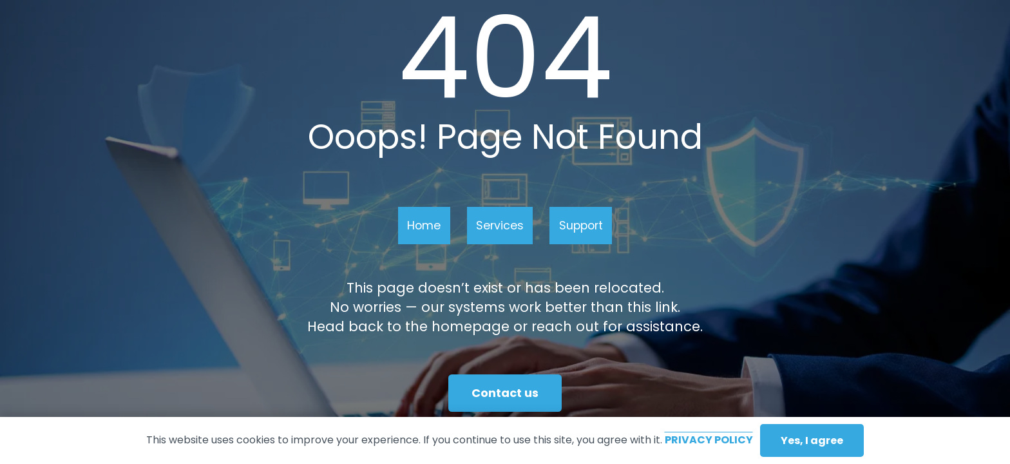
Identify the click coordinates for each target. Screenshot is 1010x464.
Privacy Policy (709, 439)
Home (424, 225)
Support (581, 225)
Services (500, 225)
